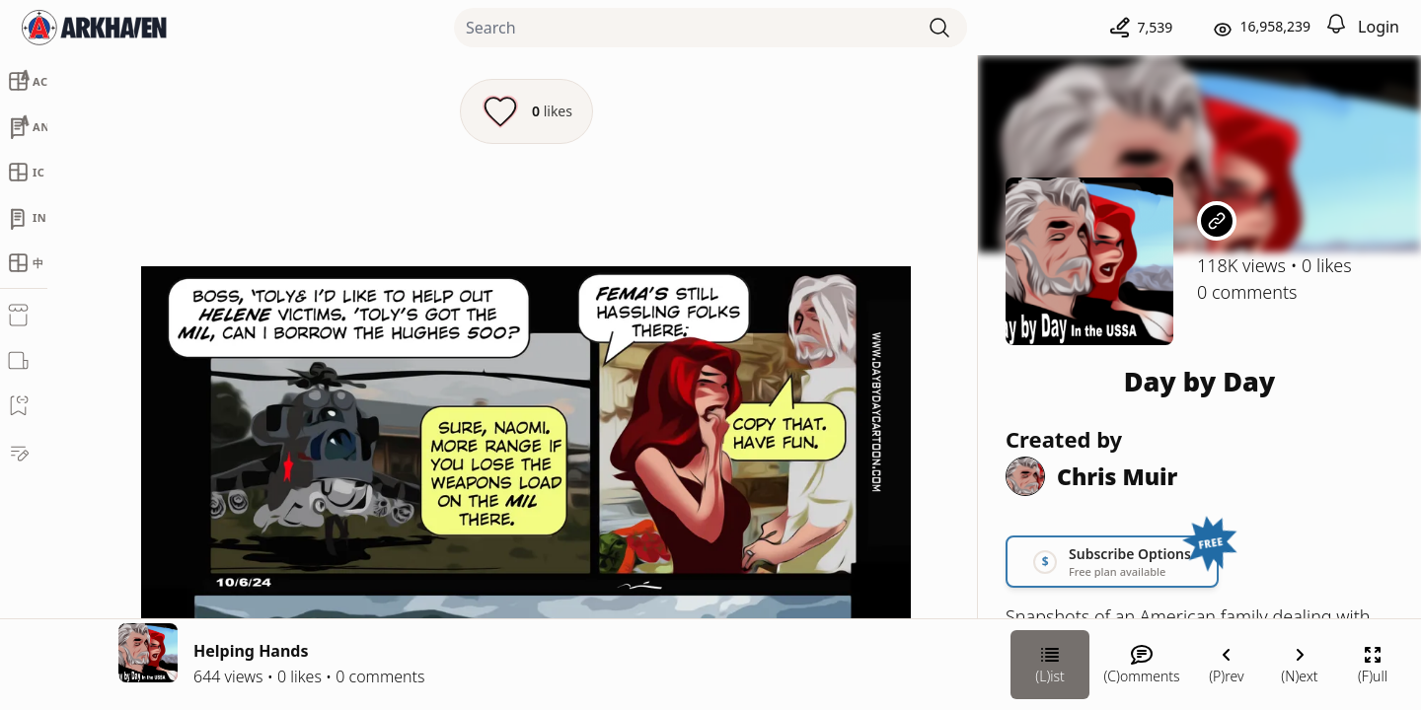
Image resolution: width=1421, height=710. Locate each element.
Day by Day (1200, 381)
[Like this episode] (526, 111)
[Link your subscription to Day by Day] (1112, 561)
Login (1378, 26)
